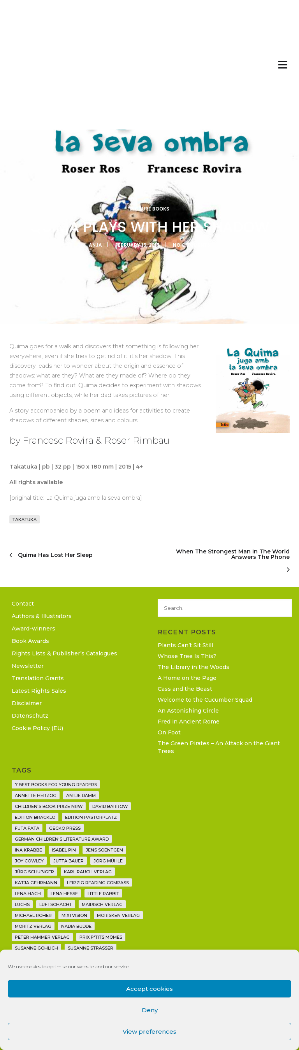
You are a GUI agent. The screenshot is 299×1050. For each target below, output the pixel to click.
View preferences (149, 1031)
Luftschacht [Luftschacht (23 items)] (55, 904)
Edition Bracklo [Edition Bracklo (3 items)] (35, 817)
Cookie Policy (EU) (37, 728)
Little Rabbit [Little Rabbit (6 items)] (103, 893)
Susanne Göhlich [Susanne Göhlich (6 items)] (36, 948)
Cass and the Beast (185, 688)
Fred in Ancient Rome (189, 721)
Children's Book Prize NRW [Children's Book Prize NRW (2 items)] (49, 806)
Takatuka (24, 519)
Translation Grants (38, 678)
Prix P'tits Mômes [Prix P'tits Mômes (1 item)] (100, 937)
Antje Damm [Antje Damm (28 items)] (81, 795)
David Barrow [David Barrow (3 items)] (110, 806)
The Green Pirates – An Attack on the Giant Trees (219, 747)
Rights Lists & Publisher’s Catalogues (64, 653)
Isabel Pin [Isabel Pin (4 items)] (64, 850)
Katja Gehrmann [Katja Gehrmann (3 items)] (36, 882)
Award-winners (33, 628)
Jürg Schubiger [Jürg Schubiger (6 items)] (34, 871)
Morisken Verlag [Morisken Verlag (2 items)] (118, 915)
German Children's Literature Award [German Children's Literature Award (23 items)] (62, 839)
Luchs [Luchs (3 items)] (22, 904)
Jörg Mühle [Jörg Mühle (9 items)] (108, 861)
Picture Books (149, 208)
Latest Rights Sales (39, 690)
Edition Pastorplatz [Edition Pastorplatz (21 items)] (91, 817)
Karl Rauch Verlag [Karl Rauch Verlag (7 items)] (88, 871)
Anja (95, 245)
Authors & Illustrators (42, 616)
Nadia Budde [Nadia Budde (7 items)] (76, 926)
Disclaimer (27, 703)
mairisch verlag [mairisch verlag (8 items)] (102, 904)
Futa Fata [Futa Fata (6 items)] (27, 828)
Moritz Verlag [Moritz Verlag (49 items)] (33, 926)
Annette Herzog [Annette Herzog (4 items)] (35, 795)
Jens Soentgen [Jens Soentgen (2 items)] (104, 850)
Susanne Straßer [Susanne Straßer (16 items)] (90, 948)
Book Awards (30, 640)
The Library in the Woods (193, 667)
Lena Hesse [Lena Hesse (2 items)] (64, 893)
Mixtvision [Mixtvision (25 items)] (74, 915)
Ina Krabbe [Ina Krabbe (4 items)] (28, 850)
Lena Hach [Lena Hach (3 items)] (28, 893)
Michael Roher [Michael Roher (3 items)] (33, 915)
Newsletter (28, 665)
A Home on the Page (187, 677)
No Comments (191, 245)
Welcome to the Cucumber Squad (205, 699)
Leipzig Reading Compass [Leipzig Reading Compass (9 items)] (98, 882)
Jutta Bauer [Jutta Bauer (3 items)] (68, 861)
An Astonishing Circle (188, 710)
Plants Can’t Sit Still (185, 645)
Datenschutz (30, 715)
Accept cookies (149, 988)
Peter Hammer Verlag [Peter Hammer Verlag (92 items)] (42, 937)
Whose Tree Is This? (187, 656)
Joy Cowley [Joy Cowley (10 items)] (29, 861)
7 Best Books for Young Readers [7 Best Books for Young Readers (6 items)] (56, 784)
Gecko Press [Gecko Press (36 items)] (65, 828)
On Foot (169, 732)
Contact (23, 603)
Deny (150, 1010)
